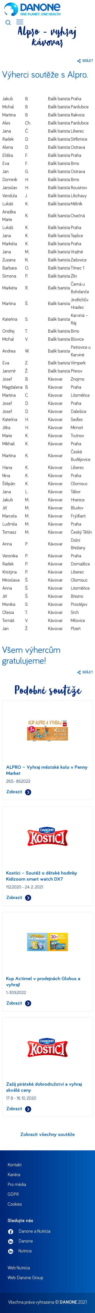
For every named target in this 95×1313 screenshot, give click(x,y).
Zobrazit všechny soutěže (47, 1134)
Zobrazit (18, 792)
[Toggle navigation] (19, 22)
